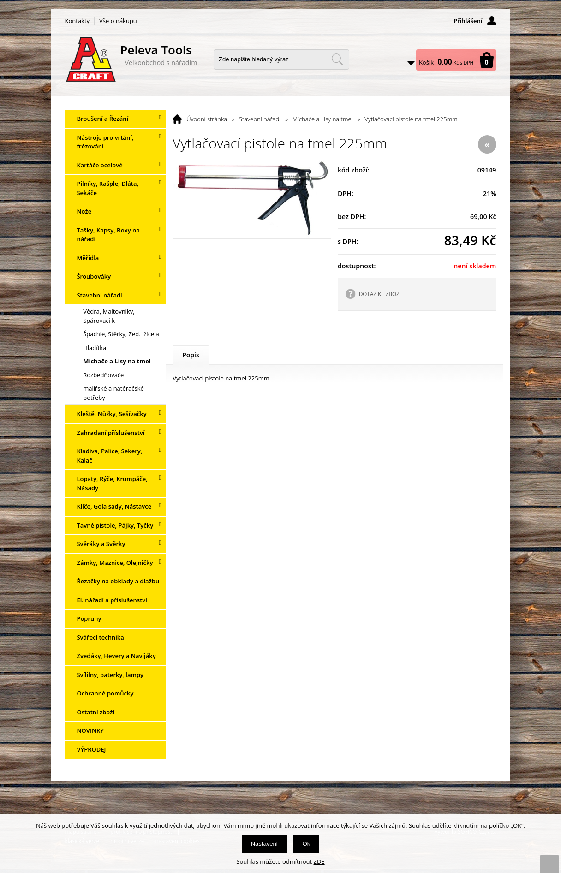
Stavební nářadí (259, 119)
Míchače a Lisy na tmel (322, 119)
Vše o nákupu (118, 21)
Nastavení (264, 843)
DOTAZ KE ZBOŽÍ (380, 293)
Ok (306, 843)
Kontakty (77, 21)
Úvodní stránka (206, 119)
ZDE (319, 861)
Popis (190, 354)
